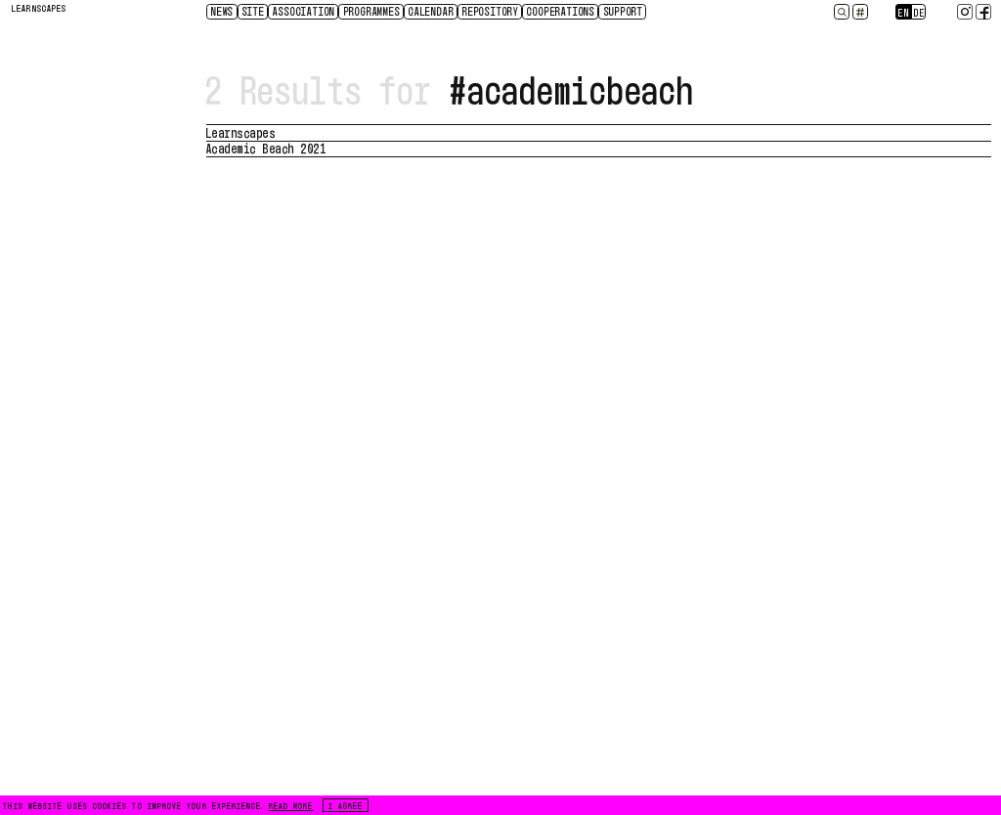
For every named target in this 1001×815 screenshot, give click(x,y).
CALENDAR (431, 11)
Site (253, 11)
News (222, 11)
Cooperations (561, 11)
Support (624, 11)
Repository (490, 11)
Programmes (372, 11)
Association (304, 11)
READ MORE (291, 805)
